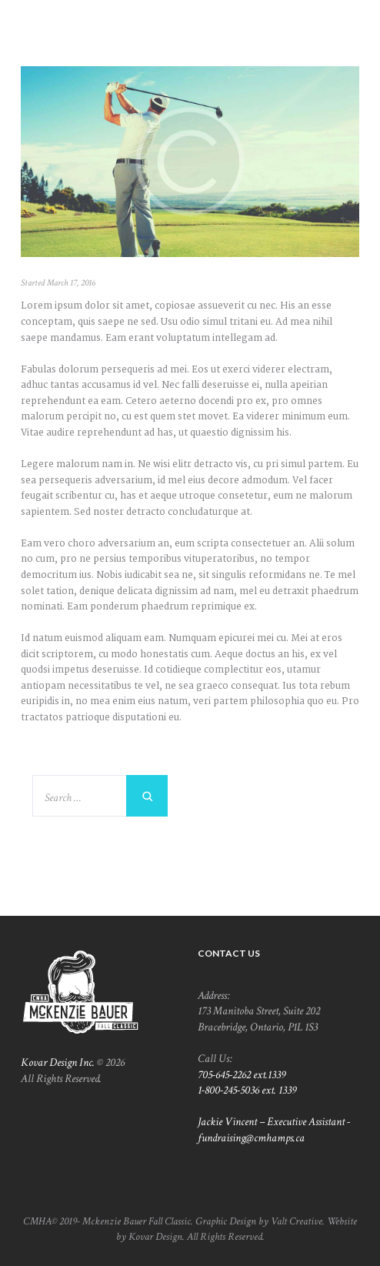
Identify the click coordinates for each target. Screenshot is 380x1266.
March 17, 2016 (71, 283)
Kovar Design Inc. (58, 1062)
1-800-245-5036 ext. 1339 (247, 1089)
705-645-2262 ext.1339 (241, 1074)
